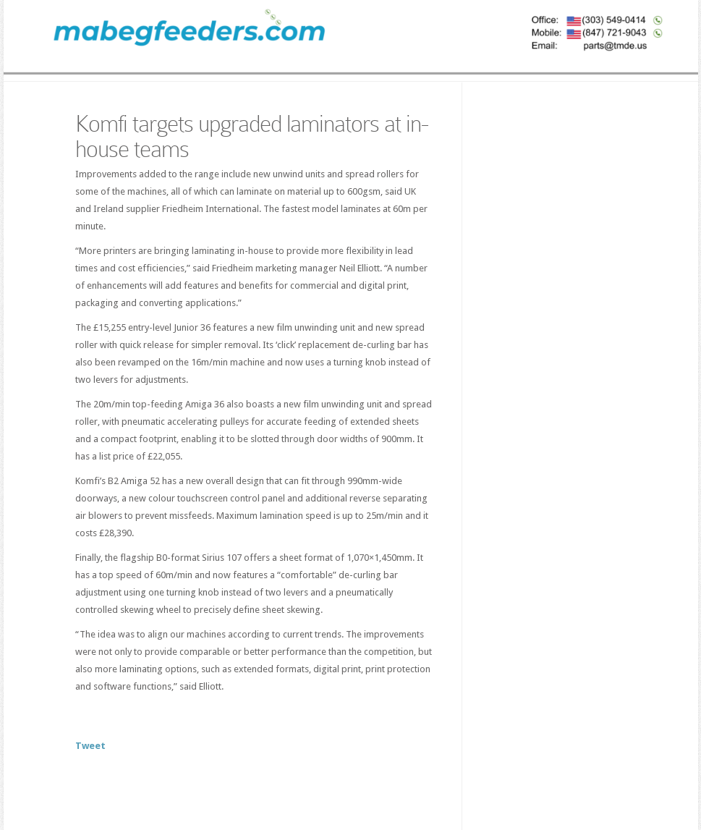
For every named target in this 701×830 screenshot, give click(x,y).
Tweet (90, 745)
